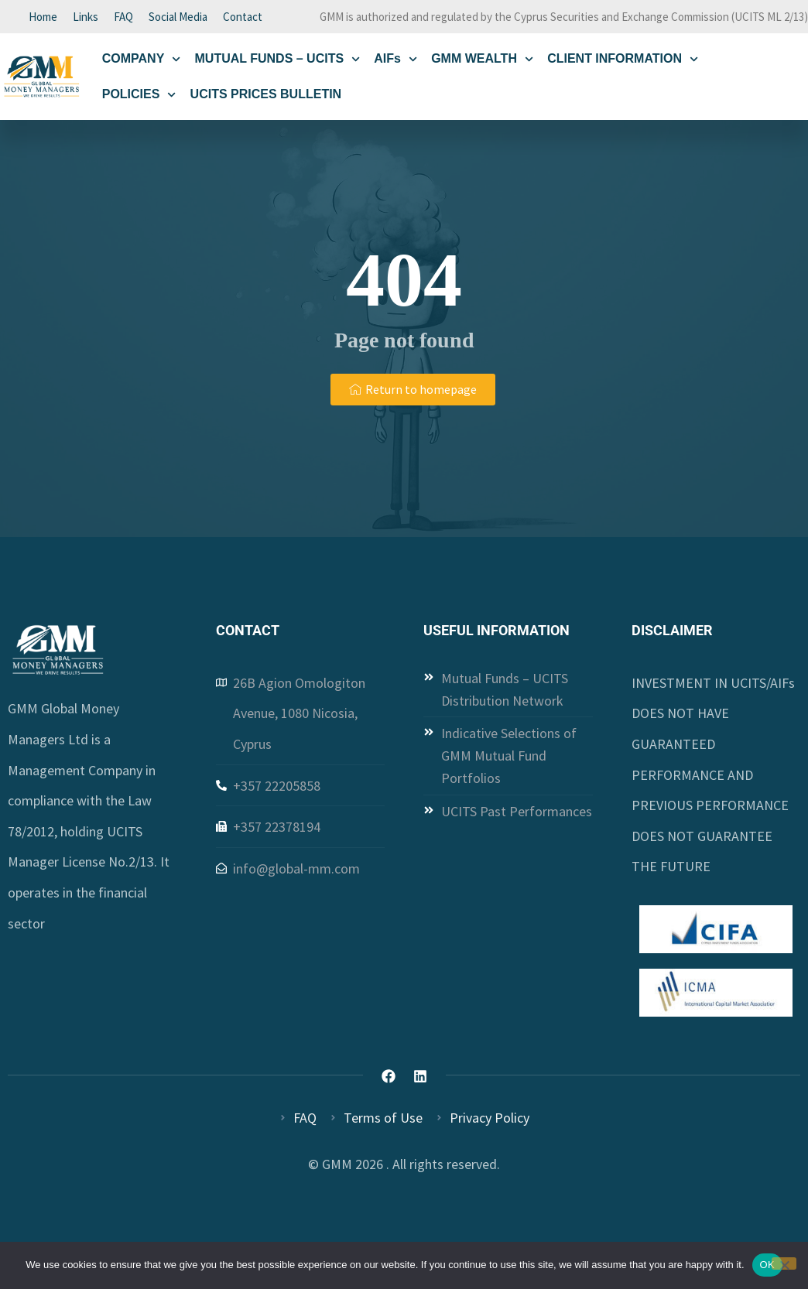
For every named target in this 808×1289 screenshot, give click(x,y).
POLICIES (139, 96)
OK (767, 1264)
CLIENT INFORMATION (622, 61)
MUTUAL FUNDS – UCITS (278, 61)
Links (85, 17)
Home (43, 17)
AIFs (395, 61)
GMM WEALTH (482, 61)
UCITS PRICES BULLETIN (266, 96)
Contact (242, 17)
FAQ (123, 17)
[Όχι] (784, 1263)
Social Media (178, 17)
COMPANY (141, 61)
